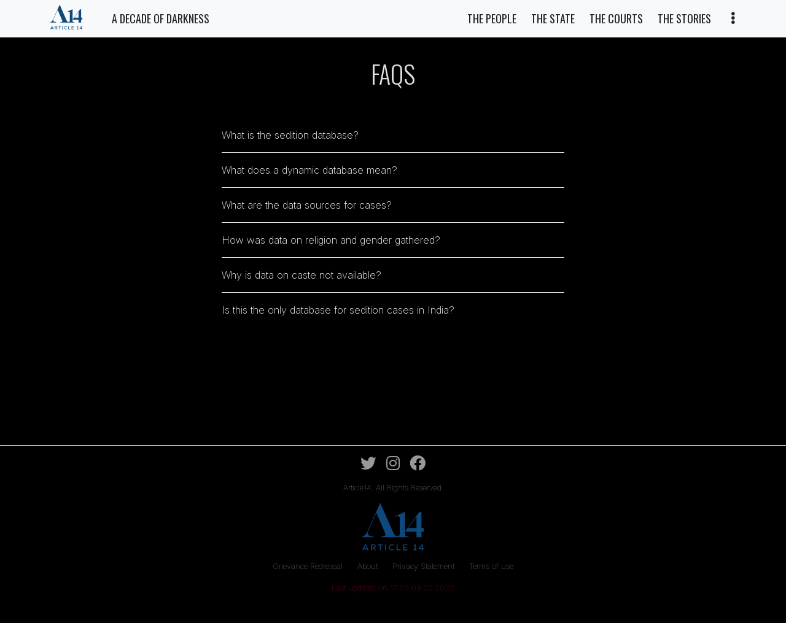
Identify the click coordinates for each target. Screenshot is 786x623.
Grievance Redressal (309, 566)
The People (491, 18)
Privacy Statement (424, 566)
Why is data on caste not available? (301, 275)
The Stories (684, 18)
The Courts (616, 18)
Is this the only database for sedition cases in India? (338, 310)
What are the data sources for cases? (307, 205)
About (368, 566)
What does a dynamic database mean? (309, 170)
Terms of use (491, 566)
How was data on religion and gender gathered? (331, 240)
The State (553, 18)
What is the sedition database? (290, 135)
